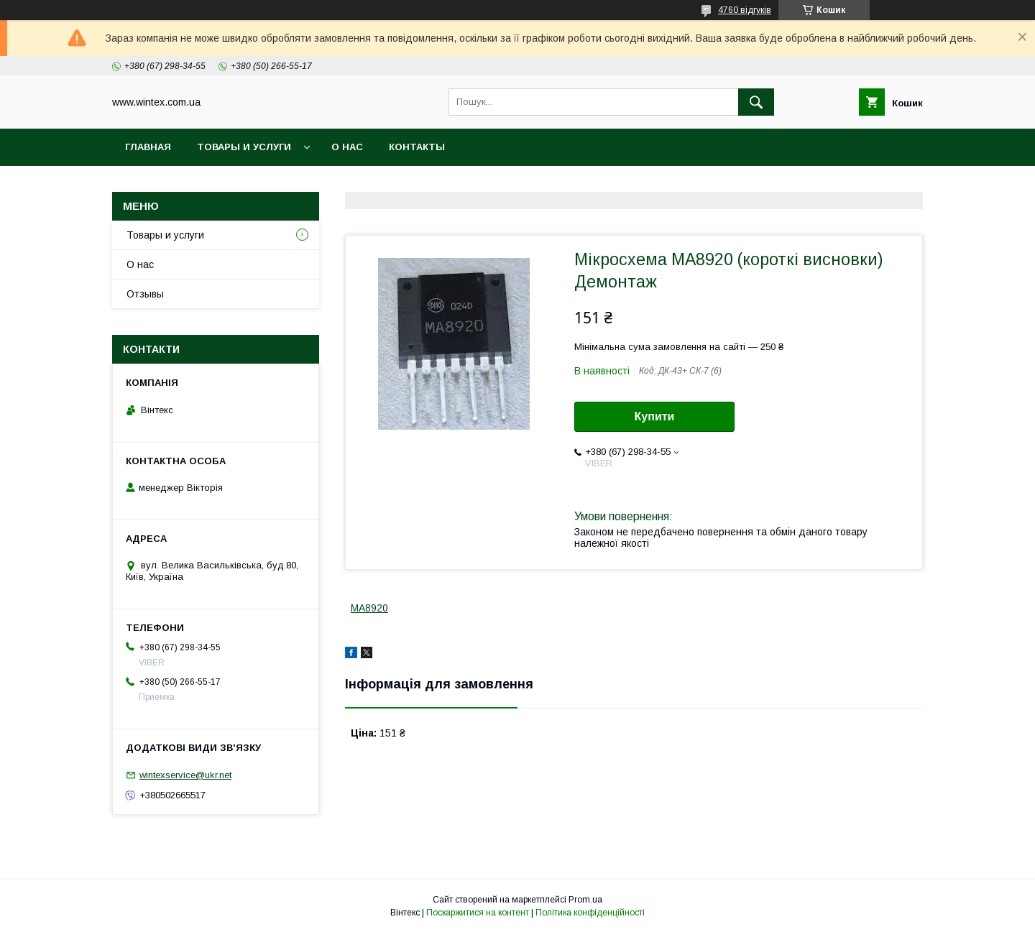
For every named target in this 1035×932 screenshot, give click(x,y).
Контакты (417, 147)
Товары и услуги (244, 147)
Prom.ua (585, 900)
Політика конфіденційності (590, 913)
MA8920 (369, 608)
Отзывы (145, 294)
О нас (347, 147)
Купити (655, 416)
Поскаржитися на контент (477, 913)
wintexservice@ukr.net (185, 775)
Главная (148, 147)
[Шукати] (756, 102)
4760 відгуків (744, 10)
